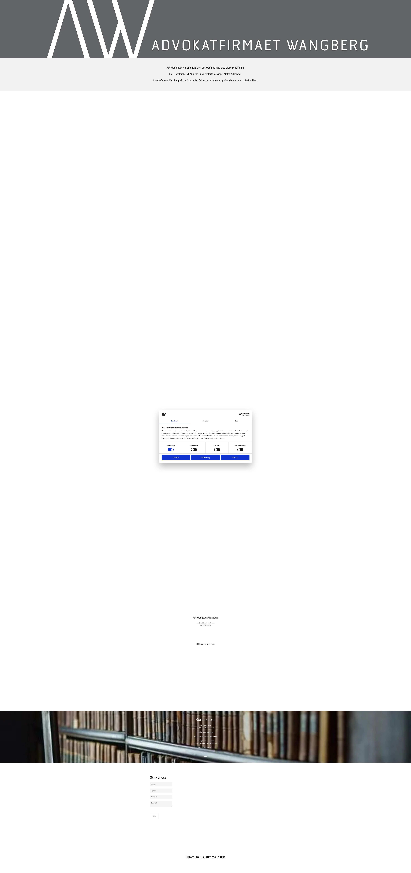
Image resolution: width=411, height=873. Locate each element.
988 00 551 (210, 732)
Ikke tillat (176, 458)
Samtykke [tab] (174, 421)
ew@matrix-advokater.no (205, 623)
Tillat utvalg (205, 458)
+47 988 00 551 (205, 625)
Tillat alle (235, 458)
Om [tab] (236, 421)
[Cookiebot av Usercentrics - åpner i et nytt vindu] (240, 414)
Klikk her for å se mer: (205, 644)
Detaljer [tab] (205, 421)
